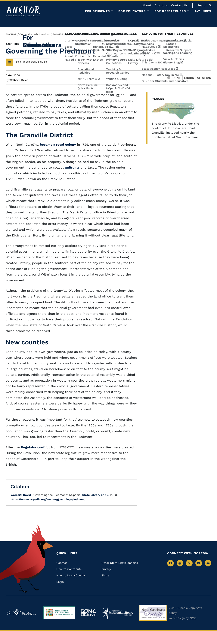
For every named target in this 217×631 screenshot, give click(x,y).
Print (174, 77)
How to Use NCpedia (70, 575)
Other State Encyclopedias (119, 563)
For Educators (131, 11)
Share (189, 77)
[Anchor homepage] (23, 11)
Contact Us (179, 5)
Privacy (106, 569)
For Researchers (170, 11)
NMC (193, 618)
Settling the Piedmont (82, 34)
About (146, 5)
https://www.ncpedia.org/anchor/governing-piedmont (48, 499)
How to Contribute (69, 569)
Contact (61, 563)
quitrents (72, 167)
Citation (204, 77)
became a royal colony (58, 144)
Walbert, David (18, 79)
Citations (161, 5)
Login (60, 582)
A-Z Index (203, 11)
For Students (97, 11)
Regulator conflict (35, 447)
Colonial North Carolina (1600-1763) (42, 34)
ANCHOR (11, 34)
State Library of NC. (95, 495)
